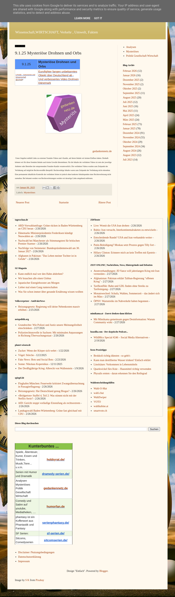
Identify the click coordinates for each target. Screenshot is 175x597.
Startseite (64, 202)
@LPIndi (19, 80)
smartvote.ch (100, 410)
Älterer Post (104, 202)
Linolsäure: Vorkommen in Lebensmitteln (115, 364)
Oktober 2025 (130, 88)
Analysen (131, 47)
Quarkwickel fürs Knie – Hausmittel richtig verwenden (122, 369)
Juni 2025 (128, 106)
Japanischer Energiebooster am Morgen (38, 282)
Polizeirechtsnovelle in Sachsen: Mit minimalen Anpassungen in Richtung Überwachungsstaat (50, 334)
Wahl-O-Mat (100, 388)
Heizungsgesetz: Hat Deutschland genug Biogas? (43, 391)
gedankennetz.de (102, 151)
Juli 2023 (128, 159)
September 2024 (131, 146)
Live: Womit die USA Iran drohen (111, 225)
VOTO (97, 401)
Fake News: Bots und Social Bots (35, 359)
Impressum (24, 561)
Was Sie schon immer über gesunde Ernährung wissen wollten (50, 291)
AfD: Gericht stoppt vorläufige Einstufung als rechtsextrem (49, 403)
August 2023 (129, 155)
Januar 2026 (129, 75)
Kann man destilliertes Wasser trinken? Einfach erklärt (122, 360)
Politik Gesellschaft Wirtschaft (142, 55)
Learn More (82, 18)
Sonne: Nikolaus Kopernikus (33, 364)
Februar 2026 (130, 71)
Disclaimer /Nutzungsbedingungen (36, 552)
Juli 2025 (128, 102)
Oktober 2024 (130, 142)
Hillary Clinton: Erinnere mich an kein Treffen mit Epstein (124, 252)
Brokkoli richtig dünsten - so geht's (112, 355)
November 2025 (131, 84)
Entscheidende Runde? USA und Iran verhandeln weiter (123, 237)
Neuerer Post (22, 202)
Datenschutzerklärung (29, 556)
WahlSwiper (100, 397)
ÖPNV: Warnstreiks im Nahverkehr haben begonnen (121, 301)
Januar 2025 (129, 128)
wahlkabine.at (101, 406)
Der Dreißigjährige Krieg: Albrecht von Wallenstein (45, 368)
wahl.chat (99, 393)
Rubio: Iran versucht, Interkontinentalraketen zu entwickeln (125, 230)
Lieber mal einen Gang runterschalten (38, 287)
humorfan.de (56, 506)
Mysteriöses (29, 192)
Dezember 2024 (131, 133)
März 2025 (128, 119)
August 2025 (129, 97)
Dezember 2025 (131, 79)
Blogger (103, 571)
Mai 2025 (128, 110)
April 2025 (128, 115)
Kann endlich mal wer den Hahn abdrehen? (40, 273)
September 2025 (131, 93)
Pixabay (40, 580)
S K (27, 580)
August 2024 (129, 150)
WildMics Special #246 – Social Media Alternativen (121, 337)
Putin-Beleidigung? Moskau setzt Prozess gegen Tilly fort (124, 245)
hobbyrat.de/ (56, 459)
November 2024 (131, 137)
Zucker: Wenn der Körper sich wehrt (37, 350)
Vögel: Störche (26, 355)
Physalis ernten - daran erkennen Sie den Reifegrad (120, 373)
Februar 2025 (130, 124)
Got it (98, 18)
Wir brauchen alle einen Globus (34, 278)
